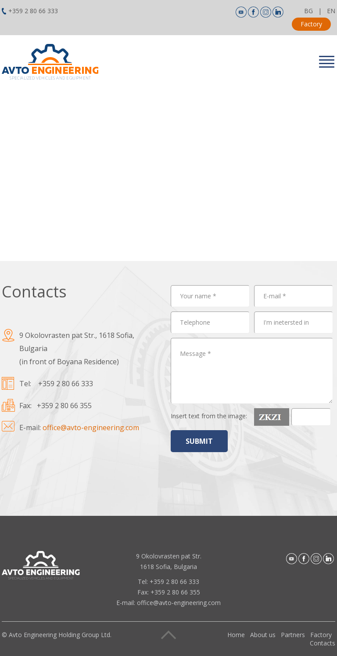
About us (263, 635)
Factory (311, 24)
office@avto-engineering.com (91, 427)
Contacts (322, 643)
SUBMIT (199, 441)
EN (331, 11)
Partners (293, 635)
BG (308, 11)
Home (236, 635)
